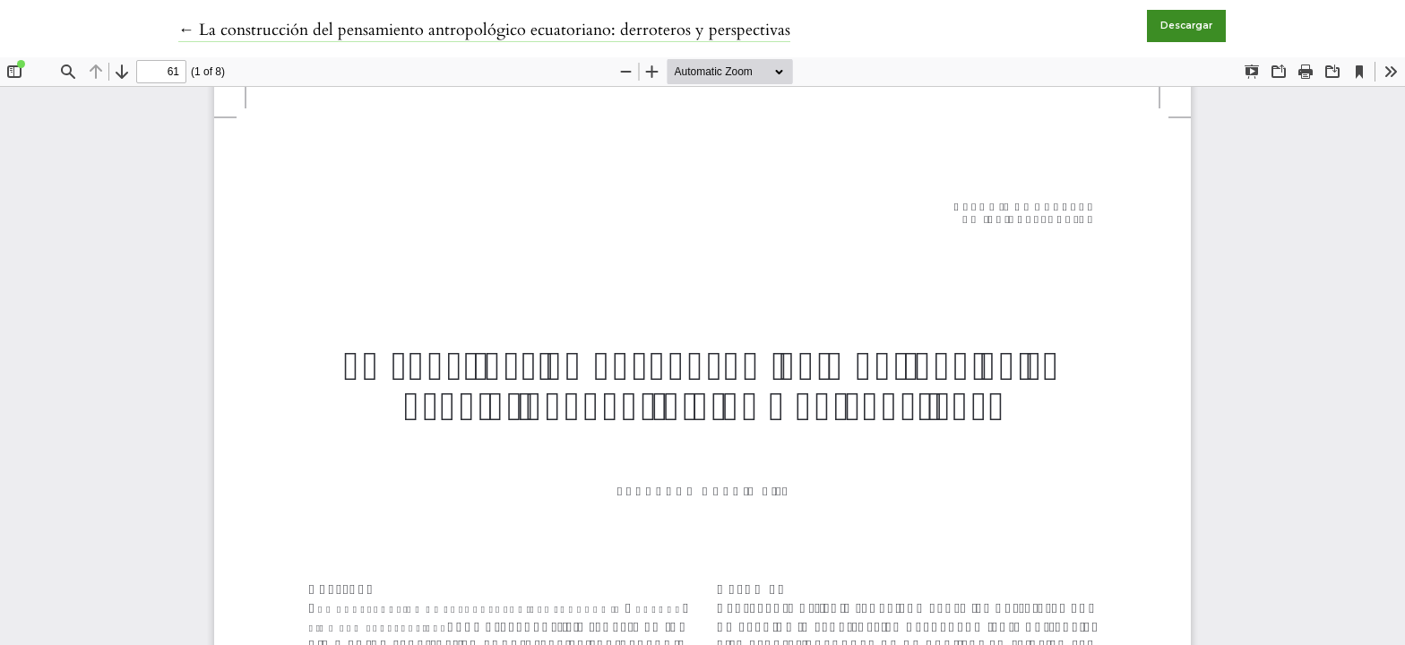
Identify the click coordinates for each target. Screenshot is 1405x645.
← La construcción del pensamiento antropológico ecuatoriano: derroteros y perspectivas (484, 30)
